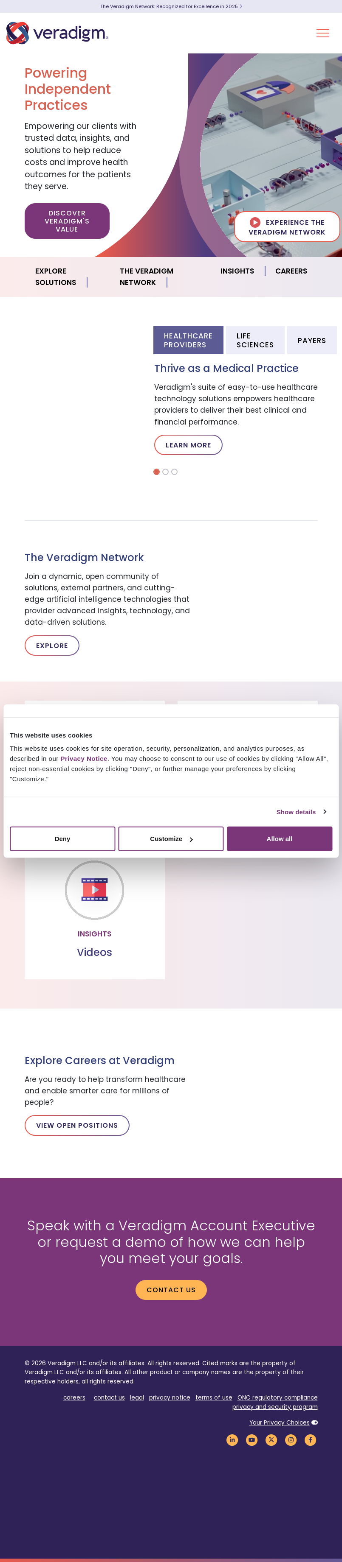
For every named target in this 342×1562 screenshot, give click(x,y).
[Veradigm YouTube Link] (252, 1440)
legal (137, 1398)
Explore (52, 646)
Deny (63, 838)
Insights (237, 271)
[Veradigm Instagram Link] (291, 1440)
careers (74, 1398)
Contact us (171, 1290)
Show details (296, 811)
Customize (171, 838)
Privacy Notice (83, 758)
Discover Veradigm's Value (67, 221)
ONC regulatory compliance (277, 1398)
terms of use (213, 1398)
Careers (291, 271)
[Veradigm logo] (57, 33)
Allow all (280, 838)
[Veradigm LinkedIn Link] (232, 1440)
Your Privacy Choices (279, 1423)
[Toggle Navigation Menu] (323, 33)
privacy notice (169, 1398)
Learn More (188, 445)
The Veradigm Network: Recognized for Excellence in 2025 (171, 6)
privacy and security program (275, 1407)
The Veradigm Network (146, 277)
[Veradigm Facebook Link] (310, 1440)
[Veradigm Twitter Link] (271, 1440)
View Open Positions (77, 1125)
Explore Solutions (55, 277)
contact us (109, 1398)
